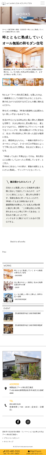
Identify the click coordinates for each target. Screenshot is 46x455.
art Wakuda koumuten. (25, 446)
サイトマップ (8, 441)
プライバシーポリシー (11, 438)
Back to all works (17, 241)
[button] (4, 61)
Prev (4, 252)
